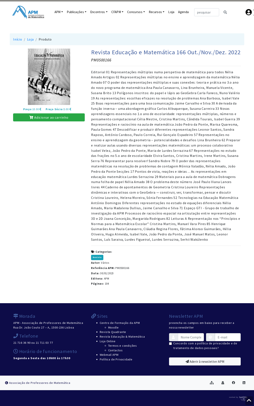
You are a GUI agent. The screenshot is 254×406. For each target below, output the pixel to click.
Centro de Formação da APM (120, 323)
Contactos (115, 350)
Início (17, 39)
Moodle (113, 327)
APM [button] (58, 12)
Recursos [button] (155, 12)
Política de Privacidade (116, 359)
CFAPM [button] (116, 12)
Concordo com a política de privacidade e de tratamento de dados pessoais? (205, 345)
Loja (171, 12)
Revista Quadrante (113, 332)
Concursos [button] (134, 12)
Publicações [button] (75, 12)
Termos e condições (122, 346)
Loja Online (108, 341)
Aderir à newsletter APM (205, 361)
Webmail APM (109, 355)
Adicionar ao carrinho (48, 117)
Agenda (183, 12)
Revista (97, 257)
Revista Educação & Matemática (122, 336)
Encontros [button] (97, 12)
